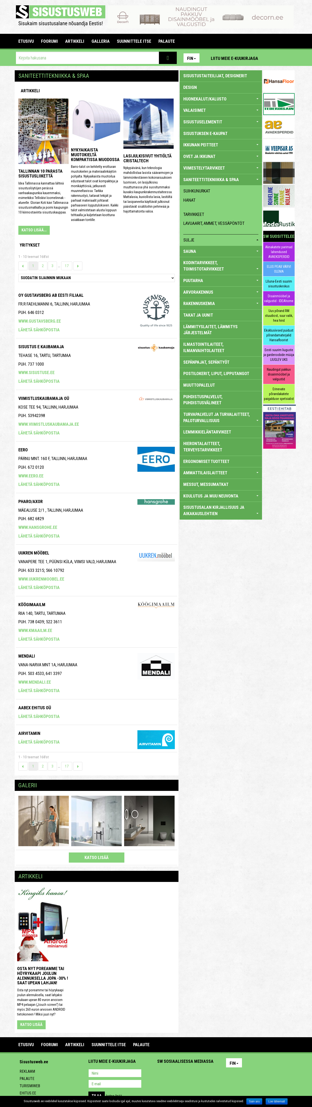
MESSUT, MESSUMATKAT (205, 484)
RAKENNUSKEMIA (220, 303)
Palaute (27, 1078)
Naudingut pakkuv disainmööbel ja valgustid (279, 374)
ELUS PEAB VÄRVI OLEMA (279, 269)
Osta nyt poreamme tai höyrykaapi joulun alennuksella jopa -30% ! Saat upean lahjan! (42, 975)
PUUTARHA (220, 280)
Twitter (193, 1073)
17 (67, 266)
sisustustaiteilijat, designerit (215, 75)
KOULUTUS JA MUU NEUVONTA (220, 495)
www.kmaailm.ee (35, 630)
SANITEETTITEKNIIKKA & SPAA (220, 179)
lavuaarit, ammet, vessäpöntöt (213, 223)
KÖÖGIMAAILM (31, 604)
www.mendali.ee (34, 682)
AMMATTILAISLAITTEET (220, 472)
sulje (220, 239)
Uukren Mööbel (33, 552)
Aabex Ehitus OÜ (34, 707)
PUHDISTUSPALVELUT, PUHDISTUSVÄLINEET (203, 399)
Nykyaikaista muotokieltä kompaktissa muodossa (95, 154)
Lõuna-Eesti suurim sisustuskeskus (279, 283)
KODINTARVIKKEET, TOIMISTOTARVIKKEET (220, 265)
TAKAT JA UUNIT (198, 315)
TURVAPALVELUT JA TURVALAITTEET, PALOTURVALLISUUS (220, 417)
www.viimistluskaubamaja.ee (48, 424)
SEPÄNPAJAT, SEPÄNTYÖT (206, 362)
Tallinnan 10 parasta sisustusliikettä (40, 173)
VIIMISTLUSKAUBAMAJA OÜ (43, 398)
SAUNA (220, 251)
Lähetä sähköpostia (39, 329)
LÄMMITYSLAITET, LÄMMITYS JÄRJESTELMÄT (210, 329)
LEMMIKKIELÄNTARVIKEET (207, 431)
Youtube (289, 58)
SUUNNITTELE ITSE (134, 41)
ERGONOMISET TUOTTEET (206, 461)
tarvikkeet (193, 214)
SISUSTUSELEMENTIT (220, 121)
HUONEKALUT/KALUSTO (220, 98)
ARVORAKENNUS (220, 292)
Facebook (279, 58)
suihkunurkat (196, 190)
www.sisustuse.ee (36, 372)
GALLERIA (101, 41)
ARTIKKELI (74, 41)
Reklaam (27, 1071)
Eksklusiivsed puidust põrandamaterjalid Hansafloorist (278, 335)
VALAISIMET (220, 110)
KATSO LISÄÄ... (34, 230)
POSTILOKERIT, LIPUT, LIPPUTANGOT (216, 373)
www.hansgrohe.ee (37, 527)
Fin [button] (191, 58)
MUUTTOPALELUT (199, 385)
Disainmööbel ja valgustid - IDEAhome (278, 298)
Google (203, 1073)
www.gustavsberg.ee (39, 321)
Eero (23, 449)
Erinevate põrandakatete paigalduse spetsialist (279, 394)
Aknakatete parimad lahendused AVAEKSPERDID (278, 252)
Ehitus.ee (28, 1093)
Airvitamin (29, 733)
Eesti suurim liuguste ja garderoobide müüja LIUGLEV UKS (278, 355)
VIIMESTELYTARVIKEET (220, 167)
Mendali (26, 656)
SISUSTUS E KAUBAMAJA (41, 346)
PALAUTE (166, 41)
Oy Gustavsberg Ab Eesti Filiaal (51, 295)
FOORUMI (49, 41)
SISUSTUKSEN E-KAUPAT (205, 133)
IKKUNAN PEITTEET (220, 144)
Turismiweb (30, 1086)
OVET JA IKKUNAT (220, 156)
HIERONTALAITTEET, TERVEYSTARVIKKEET (202, 446)
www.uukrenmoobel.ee (41, 579)
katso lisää (96, 857)
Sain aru (254, 1101)
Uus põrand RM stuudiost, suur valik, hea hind (279, 315)
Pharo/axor (30, 501)
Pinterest (269, 58)
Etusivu (26, 41)
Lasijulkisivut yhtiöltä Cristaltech (147, 158)
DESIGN (190, 87)
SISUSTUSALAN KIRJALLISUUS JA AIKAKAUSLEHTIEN (220, 510)
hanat (189, 200)
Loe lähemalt (276, 1101)
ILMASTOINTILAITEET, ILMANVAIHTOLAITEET (203, 347)
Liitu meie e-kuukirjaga (234, 58)
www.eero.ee (30, 475)
